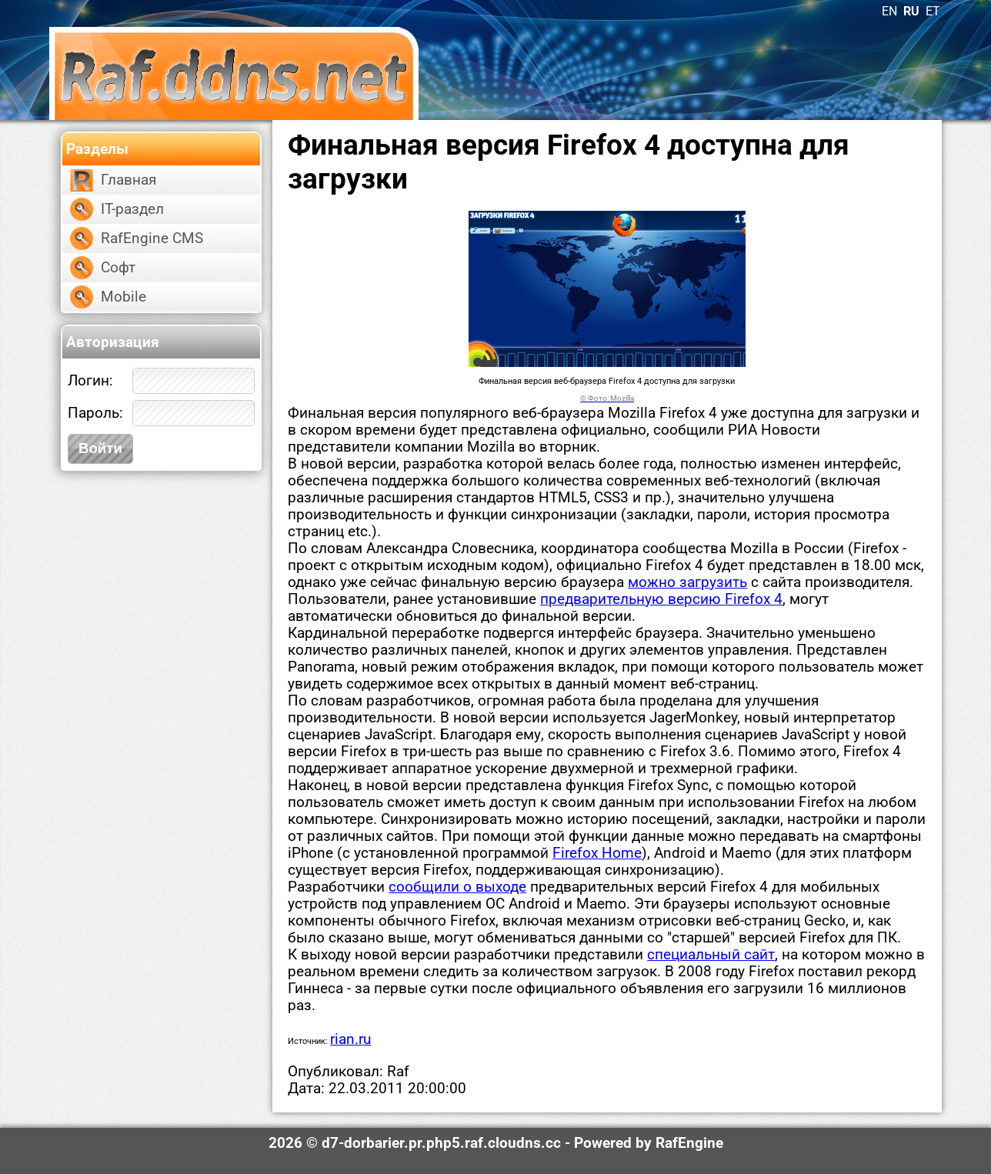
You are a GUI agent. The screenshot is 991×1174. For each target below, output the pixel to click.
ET (933, 11)
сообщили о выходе (457, 887)
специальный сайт (711, 954)
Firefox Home (597, 853)
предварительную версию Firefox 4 (661, 599)
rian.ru (350, 1039)
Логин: (90, 380)
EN (889, 11)
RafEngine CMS (152, 238)
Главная (128, 180)
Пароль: (95, 413)
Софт (118, 267)
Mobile (123, 296)
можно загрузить (687, 582)
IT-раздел (132, 209)
